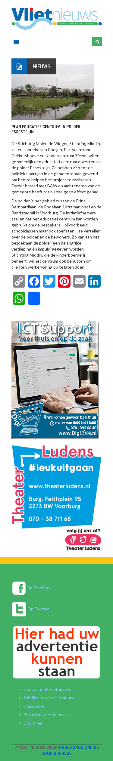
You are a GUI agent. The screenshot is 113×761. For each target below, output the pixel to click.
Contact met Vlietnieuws (47, 689)
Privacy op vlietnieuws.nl (47, 714)
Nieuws (41, 66)
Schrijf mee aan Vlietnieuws (49, 697)
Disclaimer (33, 722)
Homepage (34, 706)
